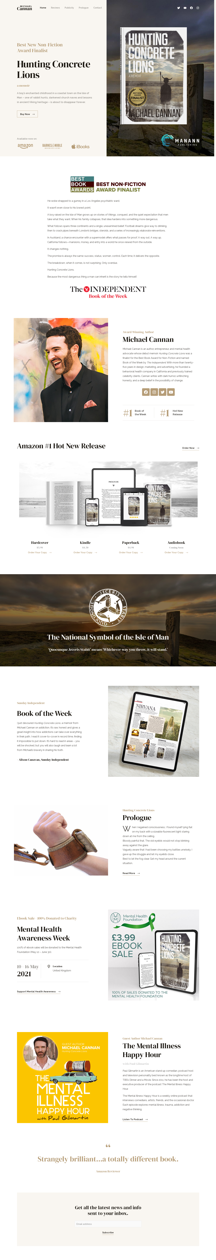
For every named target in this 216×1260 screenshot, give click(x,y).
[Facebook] (191, 8)
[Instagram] (197, 8)
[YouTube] (185, 8)
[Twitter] (178, 8)
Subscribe (108, 1232)
